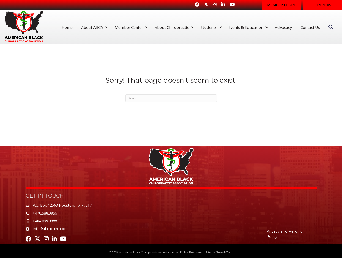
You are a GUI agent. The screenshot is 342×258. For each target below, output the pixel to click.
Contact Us (310, 27)
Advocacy (283, 27)
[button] (281, 5)
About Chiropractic (172, 27)
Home (67, 27)
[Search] (171, 98)
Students (209, 27)
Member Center (129, 27)
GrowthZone (224, 252)
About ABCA (92, 27)
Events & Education (245, 27)
